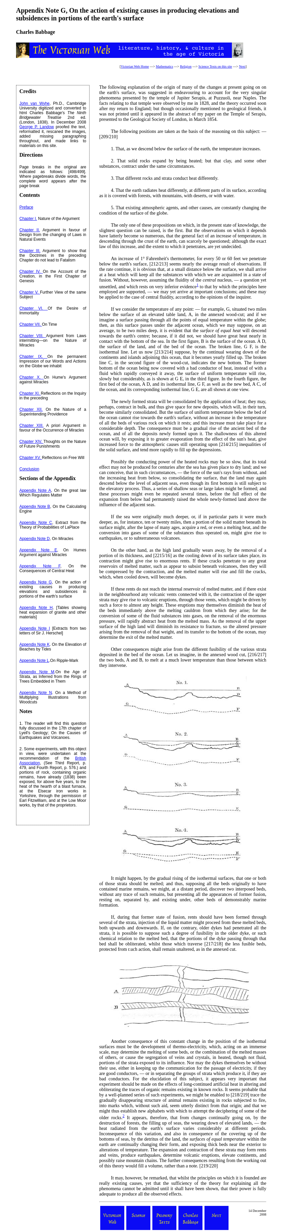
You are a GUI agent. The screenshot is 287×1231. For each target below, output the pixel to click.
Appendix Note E (38, 550)
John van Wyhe (34, 103)
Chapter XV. (30, 457)
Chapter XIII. (31, 425)
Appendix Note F (39, 566)
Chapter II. (29, 230)
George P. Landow (36, 127)
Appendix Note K (34, 644)
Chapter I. (28, 218)
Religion (185, 66)
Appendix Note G (35, 582)
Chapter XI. (30, 393)
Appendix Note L (34, 660)
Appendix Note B (34, 506)
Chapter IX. (33, 356)
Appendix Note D (34, 538)
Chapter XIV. (31, 441)
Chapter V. (29, 292)
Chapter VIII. (32, 335)
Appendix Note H (35, 607)
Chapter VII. (30, 324)
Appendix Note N (35, 692)
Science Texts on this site (215, 66)
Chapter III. (29, 250)
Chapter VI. (33, 308)
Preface (26, 207)
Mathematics (164, 66)
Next (242, 66)
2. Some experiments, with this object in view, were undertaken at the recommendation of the (52, 754)
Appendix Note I (34, 628)
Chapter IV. (31, 271)
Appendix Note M (36, 672)
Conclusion (29, 469)
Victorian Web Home (135, 66)
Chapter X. (31, 377)
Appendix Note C (35, 522)
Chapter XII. (31, 409)
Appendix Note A (35, 490)
